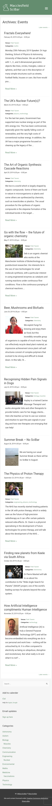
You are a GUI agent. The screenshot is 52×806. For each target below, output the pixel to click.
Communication (9, 752)
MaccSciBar (32, 794)
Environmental (8, 764)
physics (16, 114)
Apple (10, 702)
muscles (42, 396)
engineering (18, 502)
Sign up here (7, 717)
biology (36, 396)
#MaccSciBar (22, 794)
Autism (5, 736)
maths (16, 46)
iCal (4, 699)
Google (15, 702)
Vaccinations (9, 776)
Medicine (6, 772)
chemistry (17, 181)
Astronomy (38, 570)
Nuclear (7, 760)
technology (24, 114)
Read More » (11, 89)
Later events (44, 27)
